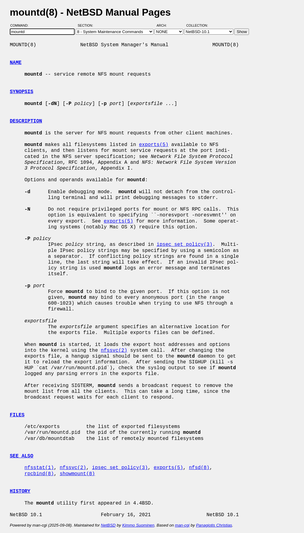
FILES (17, 415)
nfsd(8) (199, 467)
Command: (21, 25)
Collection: (197, 25)
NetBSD (108, 525)
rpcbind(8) (39, 474)
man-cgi (182, 525)
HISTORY (20, 491)
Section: (87, 25)
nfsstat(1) (39, 467)
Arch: (164, 25)
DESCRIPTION (26, 121)
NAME (15, 62)
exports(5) (153, 144)
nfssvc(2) (114, 350)
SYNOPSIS (21, 91)
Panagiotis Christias (214, 525)
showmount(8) (77, 474)
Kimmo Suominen (138, 525)
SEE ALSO (21, 456)
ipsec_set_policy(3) (184, 244)
